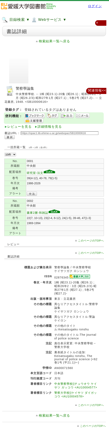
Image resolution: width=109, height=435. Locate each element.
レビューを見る (19, 126)
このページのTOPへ (91, 240)
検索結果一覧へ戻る (54, 41)
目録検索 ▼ (16, 20)
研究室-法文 (41, 172)
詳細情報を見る (50, 126)
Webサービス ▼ (49, 20)
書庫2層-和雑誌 (43, 212)
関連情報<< (97, 90)
